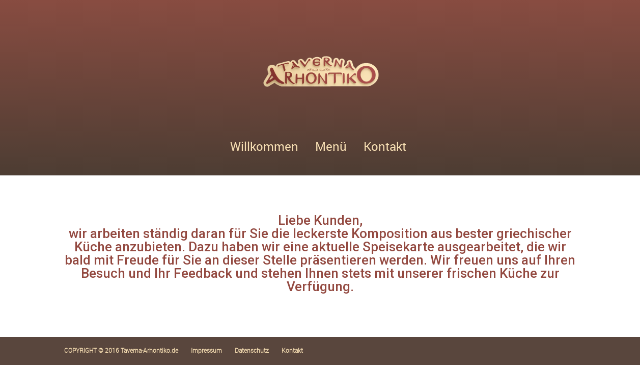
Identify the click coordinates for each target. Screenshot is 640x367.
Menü (331, 148)
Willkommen (264, 148)
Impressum (206, 350)
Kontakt (385, 148)
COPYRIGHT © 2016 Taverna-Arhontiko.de (121, 350)
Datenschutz (252, 350)
